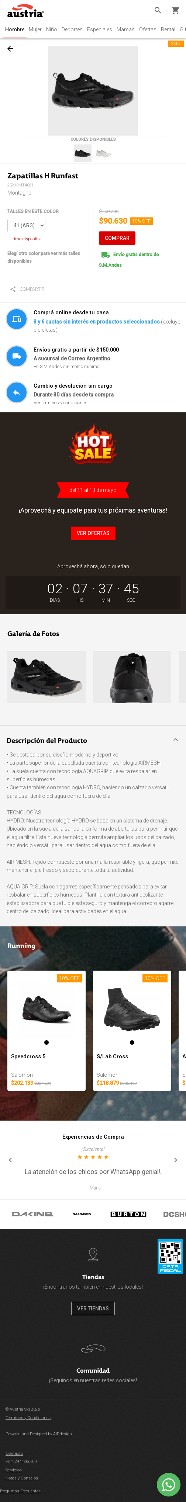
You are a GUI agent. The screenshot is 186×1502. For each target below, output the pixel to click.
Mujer (35, 29)
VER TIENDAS (93, 1308)
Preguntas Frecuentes (20, 1491)
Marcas (126, 29)
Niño (51, 29)
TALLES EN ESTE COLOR (33, 211)
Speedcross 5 (28, 1056)
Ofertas (147, 29)
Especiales (99, 29)
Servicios (14, 1470)
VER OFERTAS (93, 533)
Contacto (14, 1453)
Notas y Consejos (22, 1478)
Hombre (14, 29)
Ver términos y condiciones (60, 402)
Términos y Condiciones (28, 1417)
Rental (168, 29)
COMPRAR (117, 238)
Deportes (72, 29)
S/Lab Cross (112, 1056)
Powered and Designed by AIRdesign (39, 1434)
